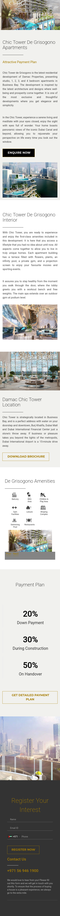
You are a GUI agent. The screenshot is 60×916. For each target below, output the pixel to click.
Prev (8, 553)
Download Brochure (26, 456)
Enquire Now (19, 152)
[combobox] (14, 836)
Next (16, 553)
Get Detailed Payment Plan (30, 697)
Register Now (23, 849)
